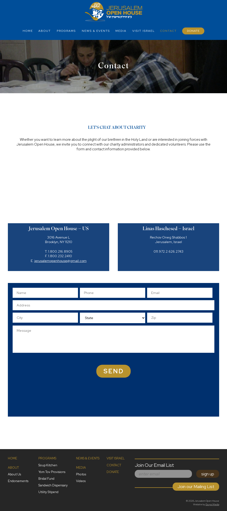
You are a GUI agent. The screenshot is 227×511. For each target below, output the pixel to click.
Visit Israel (143, 31)
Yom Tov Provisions (51, 472)
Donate (193, 31)
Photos (81, 474)
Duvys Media (212, 504)
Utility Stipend (48, 492)
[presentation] (139, 402)
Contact (168, 31)
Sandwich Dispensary (53, 485)
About (44, 31)
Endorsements (18, 481)
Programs (66, 31)
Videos (81, 481)
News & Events (96, 31)
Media (120, 31)
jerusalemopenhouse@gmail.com (60, 261)
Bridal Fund (46, 479)
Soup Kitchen (47, 465)
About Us (14, 474)
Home (28, 31)
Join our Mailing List (195, 486)
